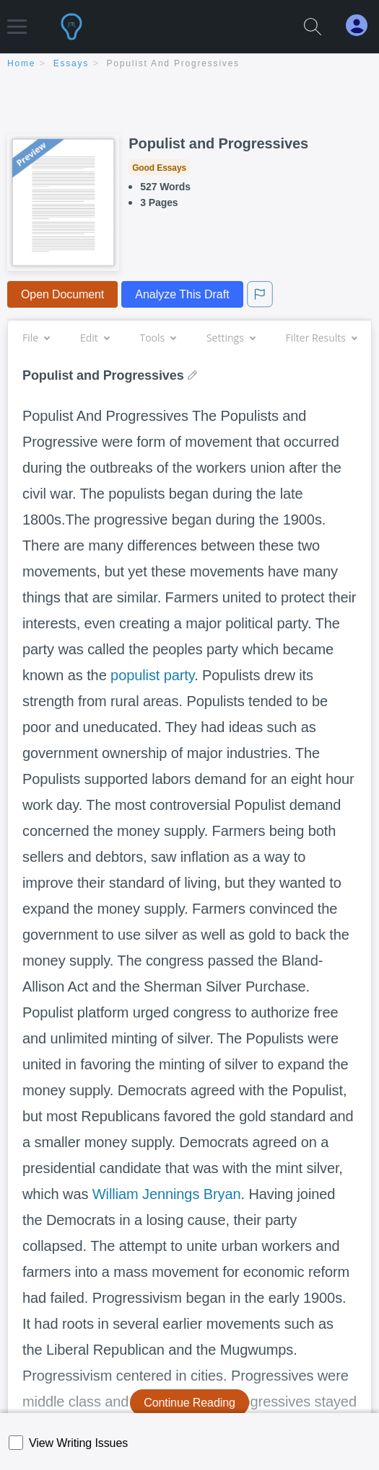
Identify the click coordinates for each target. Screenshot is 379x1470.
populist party (152, 675)
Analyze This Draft (182, 294)
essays (71, 63)
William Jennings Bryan (166, 1194)
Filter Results (321, 337)
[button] (17, 20)
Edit (94, 337)
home (21, 63)
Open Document (62, 294)
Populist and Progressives (173, 63)
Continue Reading (189, 1402)
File (35, 337)
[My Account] (362, 25)
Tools (157, 337)
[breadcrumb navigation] (189, 64)
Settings (230, 337)
